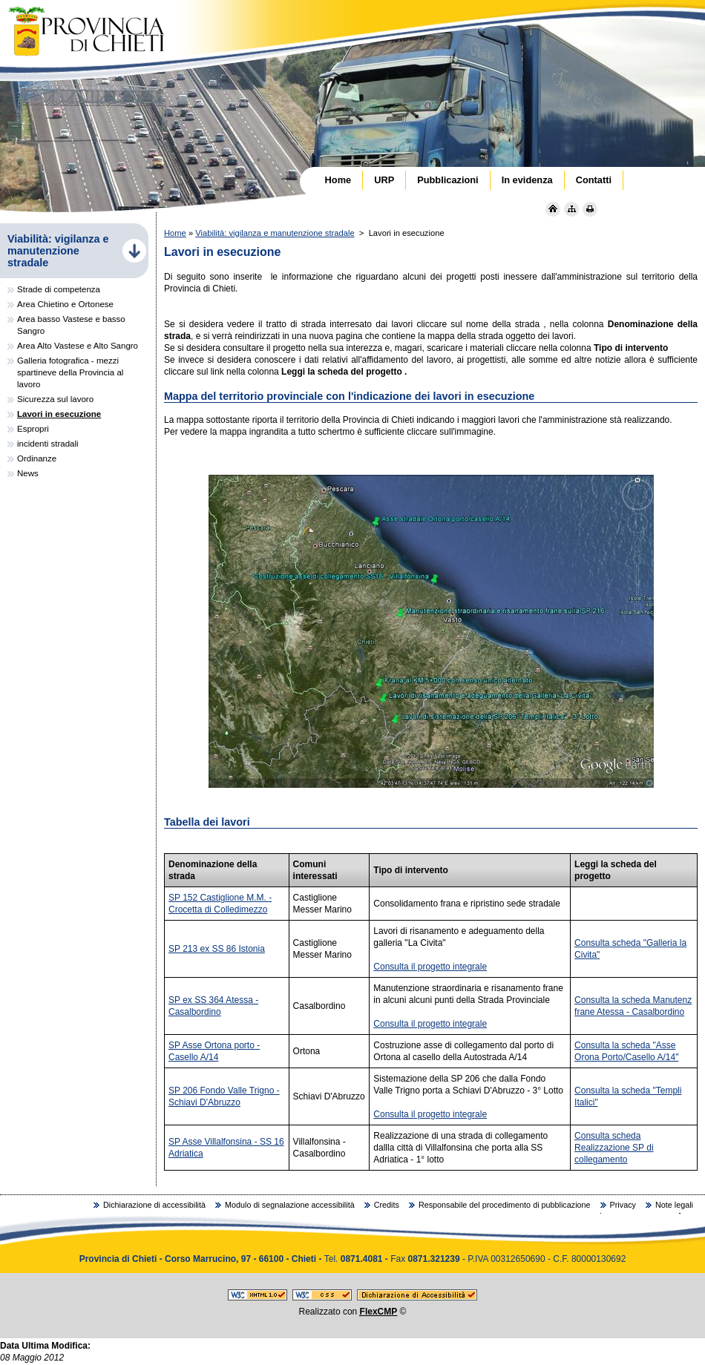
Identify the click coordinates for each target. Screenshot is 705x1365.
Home (175, 232)
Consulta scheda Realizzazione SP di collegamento (614, 1148)
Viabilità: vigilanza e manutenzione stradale (274, 232)
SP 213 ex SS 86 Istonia (216, 949)
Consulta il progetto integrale (430, 966)
